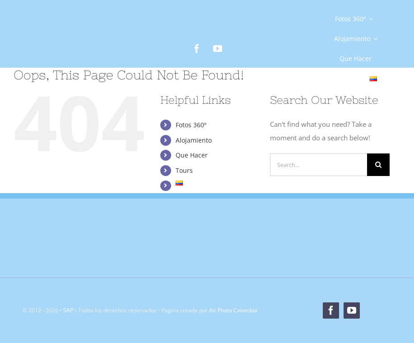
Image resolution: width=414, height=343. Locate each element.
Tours (184, 170)
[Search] (378, 164)
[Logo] (59, 40)
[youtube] (217, 49)
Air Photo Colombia (233, 310)
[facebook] (197, 49)
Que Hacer (192, 155)
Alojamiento (194, 140)
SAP (68, 310)
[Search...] (318, 164)
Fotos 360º (191, 125)
